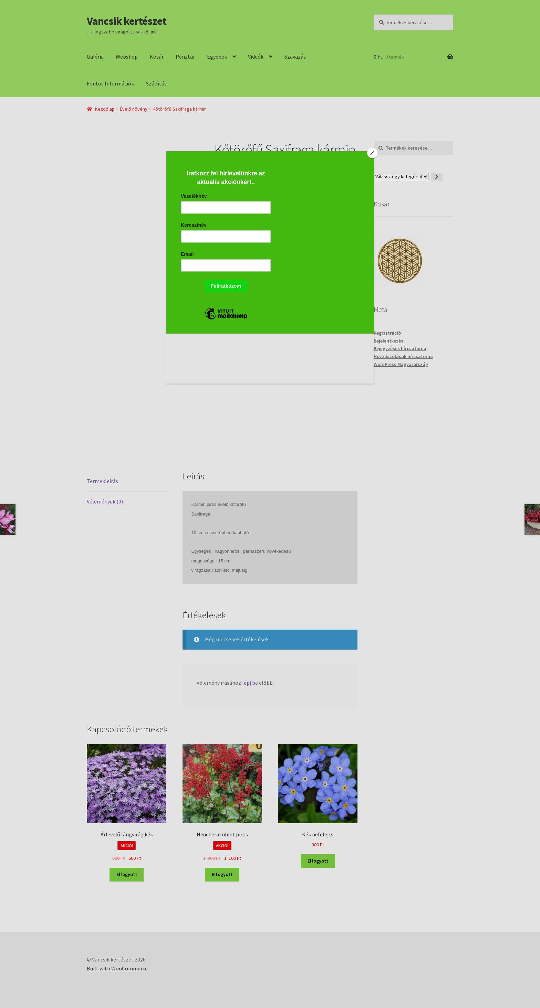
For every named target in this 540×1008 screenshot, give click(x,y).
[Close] (372, 153)
